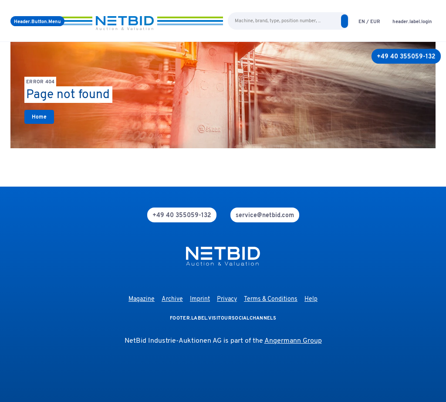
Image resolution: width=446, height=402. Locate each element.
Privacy (227, 299)
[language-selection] (369, 21)
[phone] (181, 215)
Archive (172, 299)
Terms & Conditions (270, 299)
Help (311, 299)
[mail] (264, 215)
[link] (39, 117)
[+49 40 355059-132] (406, 56)
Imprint (200, 299)
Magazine (141, 299)
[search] (344, 21)
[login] (412, 21)
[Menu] (37, 21)
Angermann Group (293, 341)
